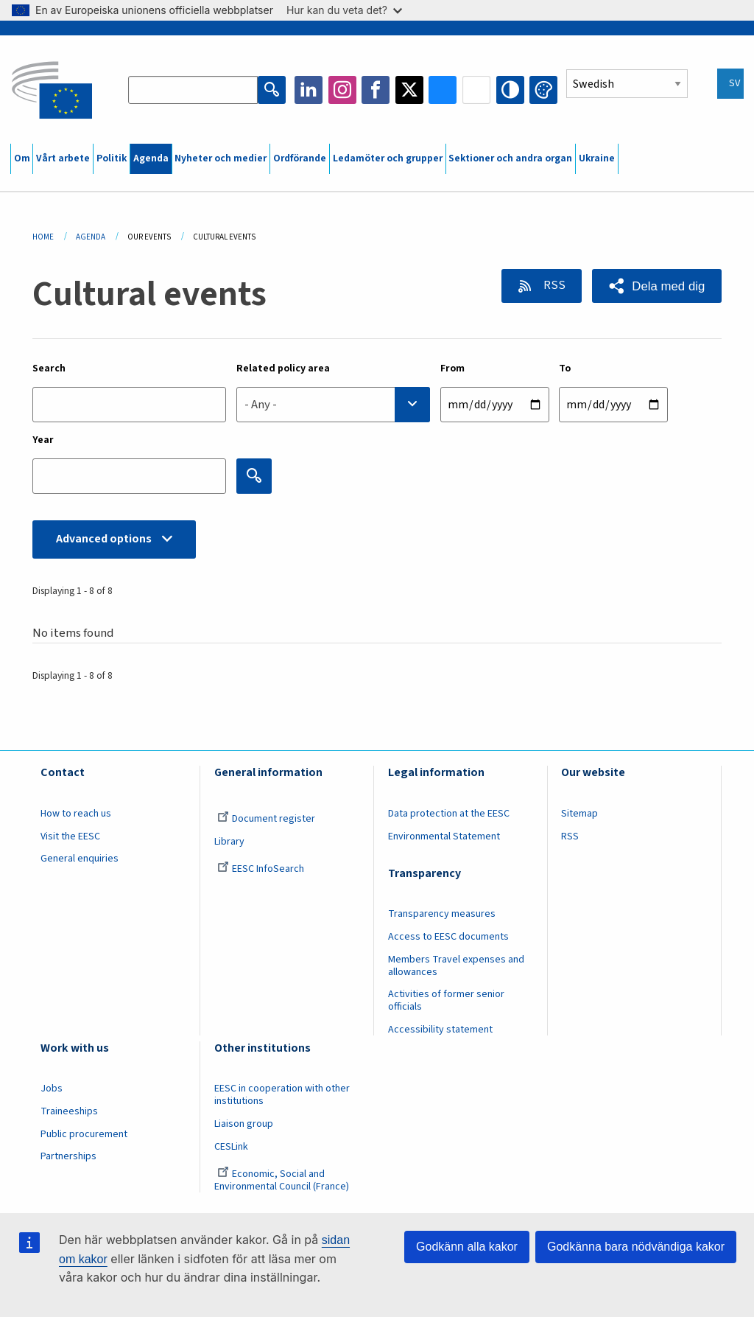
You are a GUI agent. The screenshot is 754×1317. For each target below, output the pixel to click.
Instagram (342, 90)
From (452, 368)
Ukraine (597, 158)
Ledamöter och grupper (388, 158)
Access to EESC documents (448, 936)
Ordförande (299, 158)
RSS (553, 285)
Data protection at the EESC (449, 813)
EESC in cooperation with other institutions (282, 1094)
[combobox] (333, 404)
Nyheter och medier (221, 158)
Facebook (376, 90)
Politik (111, 158)
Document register (266, 818)
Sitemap (579, 813)
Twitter (409, 90)
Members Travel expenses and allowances (456, 965)
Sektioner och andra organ (510, 158)
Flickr (476, 90)
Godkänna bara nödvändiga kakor (636, 1246)
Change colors (543, 90)
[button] (657, 286)
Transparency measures (442, 913)
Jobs (51, 1088)
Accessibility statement (440, 1029)
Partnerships (68, 1156)
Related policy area (283, 368)
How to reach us (75, 813)
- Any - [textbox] (260, 404)
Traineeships (69, 1111)
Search (49, 368)
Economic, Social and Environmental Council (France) (282, 1180)
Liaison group (243, 1124)
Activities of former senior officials (446, 1000)
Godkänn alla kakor (467, 1246)
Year (43, 440)
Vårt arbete (63, 158)
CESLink (231, 1146)
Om (22, 158)
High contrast (510, 90)
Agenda (151, 158)
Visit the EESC (70, 836)
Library (229, 841)
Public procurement (83, 1134)
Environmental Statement (444, 836)
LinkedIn (309, 90)
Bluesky (443, 90)
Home (43, 236)
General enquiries (79, 858)
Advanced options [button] (104, 539)
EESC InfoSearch (260, 869)
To (565, 368)
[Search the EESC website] (193, 90)
